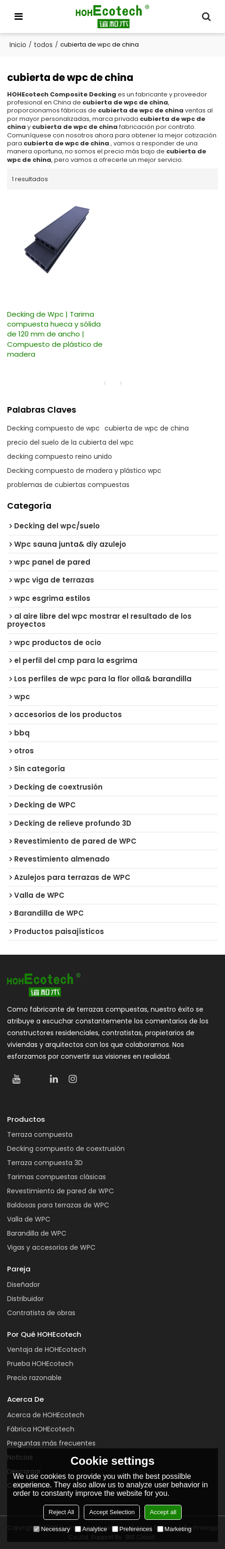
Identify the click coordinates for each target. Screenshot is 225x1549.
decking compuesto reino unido (59, 456)
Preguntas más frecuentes (51, 1443)
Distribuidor (25, 1298)
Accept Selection (112, 1512)
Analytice (91, 1529)
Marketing (174, 1529)
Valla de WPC (28, 1219)
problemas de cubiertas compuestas (68, 484)
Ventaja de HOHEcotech (46, 1349)
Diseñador (23, 1284)
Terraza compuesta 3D (45, 1162)
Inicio (17, 44)
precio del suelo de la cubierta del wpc (70, 442)
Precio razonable (34, 1377)
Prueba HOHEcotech (40, 1363)
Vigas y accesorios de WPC (51, 1247)
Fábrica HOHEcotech (40, 1429)
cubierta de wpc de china (146, 428)
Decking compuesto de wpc (53, 428)
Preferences (132, 1529)
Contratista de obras (41, 1312)
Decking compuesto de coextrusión (66, 1148)
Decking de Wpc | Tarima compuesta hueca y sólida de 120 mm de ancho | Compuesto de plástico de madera (55, 334)
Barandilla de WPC (36, 1233)
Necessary (51, 1529)
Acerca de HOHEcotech (45, 1415)
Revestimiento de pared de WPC (60, 1191)
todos (43, 44)
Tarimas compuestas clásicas (56, 1177)
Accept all (163, 1512)
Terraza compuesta (39, 1134)
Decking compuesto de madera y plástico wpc (84, 470)
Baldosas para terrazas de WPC (58, 1205)
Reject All (61, 1512)
